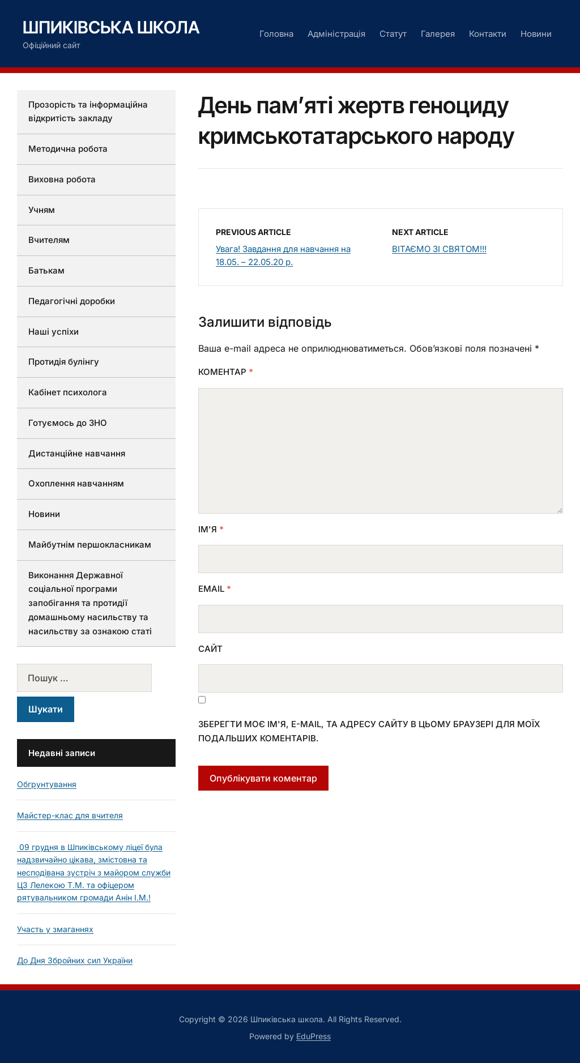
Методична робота (68, 148)
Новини (536, 33)
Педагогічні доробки (71, 301)
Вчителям (49, 239)
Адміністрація (336, 33)
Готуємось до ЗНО (67, 422)
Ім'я (211, 529)
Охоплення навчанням (76, 483)
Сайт (210, 648)
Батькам (46, 270)
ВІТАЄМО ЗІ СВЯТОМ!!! (439, 249)
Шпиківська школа (111, 27)
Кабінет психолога (67, 392)
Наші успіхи (53, 331)
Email (214, 588)
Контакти (487, 33)
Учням (41, 209)
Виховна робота (62, 179)
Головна (276, 33)
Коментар (225, 371)
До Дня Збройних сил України (75, 960)
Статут (393, 33)
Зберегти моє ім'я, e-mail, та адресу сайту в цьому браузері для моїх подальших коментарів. (369, 731)
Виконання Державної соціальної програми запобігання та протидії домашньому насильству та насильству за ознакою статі (90, 603)
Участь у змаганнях (55, 929)
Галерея (438, 33)
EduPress (313, 1036)
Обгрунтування (46, 784)
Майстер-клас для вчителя (70, 815)
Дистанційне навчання (76, 453)
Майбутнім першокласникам (89, 544)
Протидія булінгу (63, 361)
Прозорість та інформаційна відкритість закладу (88, 111)
